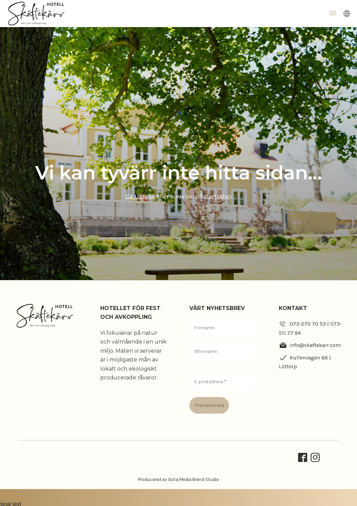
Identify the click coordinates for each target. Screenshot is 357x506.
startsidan (218, 196)
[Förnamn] (223, 328)
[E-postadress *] (223, 381)
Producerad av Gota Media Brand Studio (178, 479)
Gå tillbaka (140, 196)
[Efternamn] (223, 351)
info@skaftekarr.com (315, 345)
